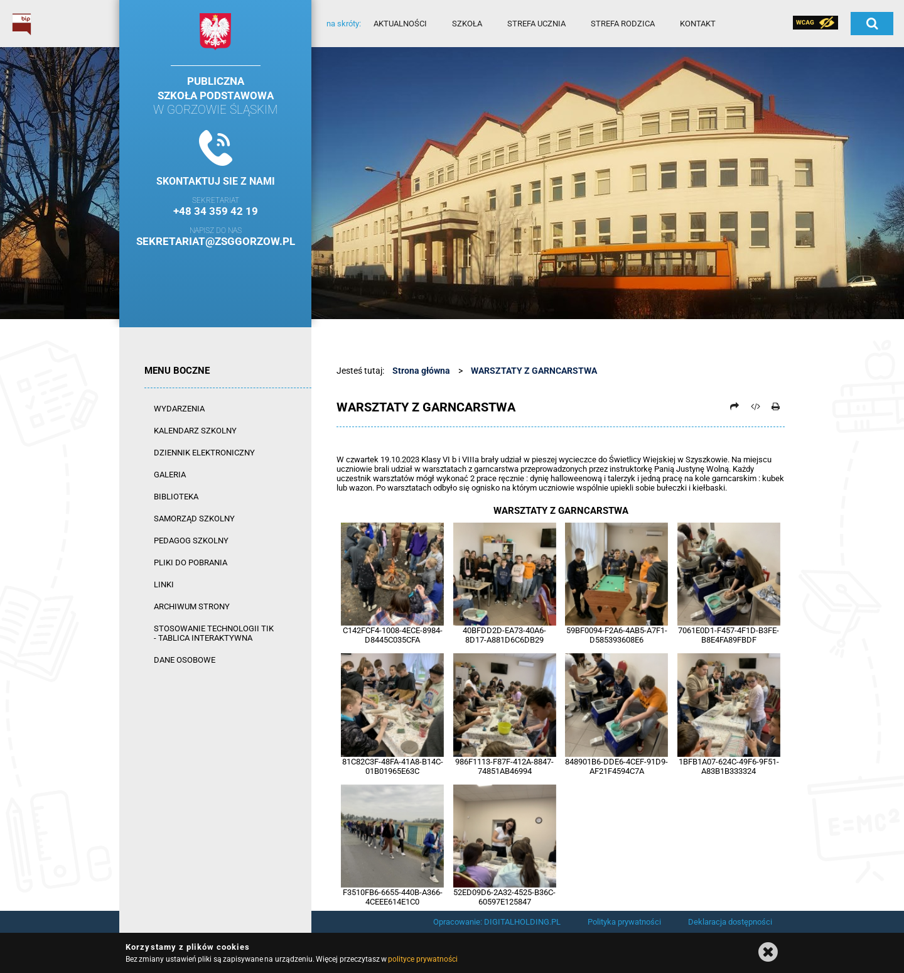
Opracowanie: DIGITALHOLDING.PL (497, 922)
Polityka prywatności (624, 922)
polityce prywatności (422, 959)
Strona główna (421, 371)
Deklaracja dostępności (730, 922)
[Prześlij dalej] (734, 406)
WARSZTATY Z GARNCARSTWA (534, 371)
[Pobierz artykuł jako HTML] (755, 406)
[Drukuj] (775, 406)
